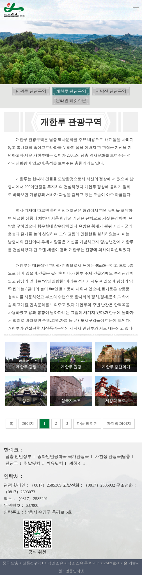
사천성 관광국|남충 (112, 456)
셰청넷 (75, 463)
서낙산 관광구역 (111, 91)
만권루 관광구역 (31, 91)
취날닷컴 (32, 463)
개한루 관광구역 (71, 91)
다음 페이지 (87, 423)
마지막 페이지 (119, 423)
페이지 (28, 423)
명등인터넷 (75, 571)
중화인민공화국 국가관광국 (63, 456)
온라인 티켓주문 (71, 100)
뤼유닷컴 (54, 463)
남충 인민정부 (18, 456)
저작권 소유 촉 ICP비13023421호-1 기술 (95, 563)
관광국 (11, 463)
